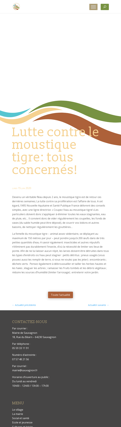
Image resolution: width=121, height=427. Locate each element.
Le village (17, 409)
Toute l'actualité (60, 295)
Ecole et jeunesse (22, 422)
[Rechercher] (105, 7)
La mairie (17, 414)
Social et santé (20, 418)
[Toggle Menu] (93, 6)
